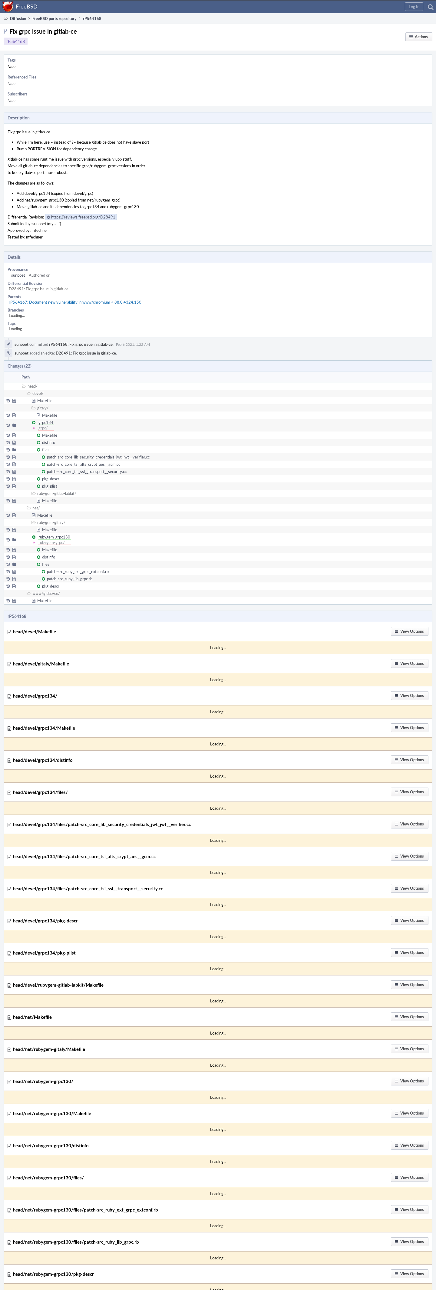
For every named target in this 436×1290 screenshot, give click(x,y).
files (45, 449)
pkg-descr (50, 479)
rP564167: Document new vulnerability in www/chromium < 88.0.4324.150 (75, 302)
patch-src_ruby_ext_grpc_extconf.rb (78, 571)
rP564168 (15, 41)
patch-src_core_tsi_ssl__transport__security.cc (87, 471)
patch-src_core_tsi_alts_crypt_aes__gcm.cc (83, 464)
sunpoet (18, 275)
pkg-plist (49, 486)
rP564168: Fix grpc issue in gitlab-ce (81, 344)
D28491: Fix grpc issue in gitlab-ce (38, 289)
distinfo (48, 442)
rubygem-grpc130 (54, 537)
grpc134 (45, 422)
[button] (414, 6)
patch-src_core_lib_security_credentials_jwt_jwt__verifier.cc (98, 457)
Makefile (44, 400)
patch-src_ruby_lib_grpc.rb (69, 579)
